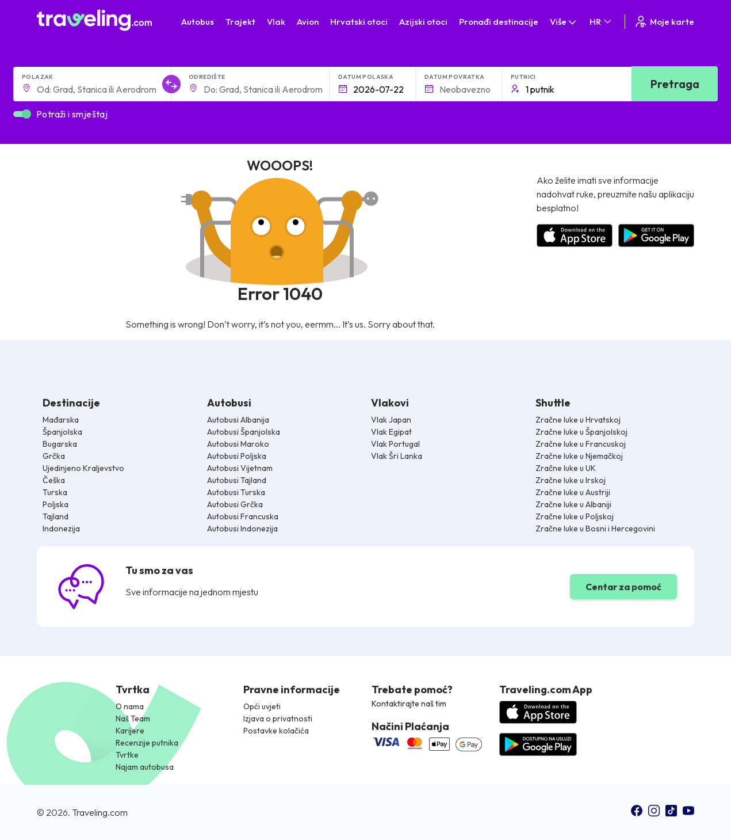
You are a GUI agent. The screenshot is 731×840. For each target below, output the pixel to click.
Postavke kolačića (276, 730)
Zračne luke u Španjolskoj (581, 432)
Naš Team (133, 718)
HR (601, 21)
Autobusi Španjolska (243, 432)
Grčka (54, 456)
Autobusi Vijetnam (240, 468)
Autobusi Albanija (238, 420)
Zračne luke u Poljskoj (574, 516)
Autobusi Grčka (235, 504)
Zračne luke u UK (565, 468)
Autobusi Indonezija (242, 528)
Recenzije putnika (147, 743)
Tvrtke (127, 755)
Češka (54, 480)
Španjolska (62, 432)
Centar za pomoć (623, 586)
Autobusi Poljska (236, 456)
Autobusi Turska (236, 492)
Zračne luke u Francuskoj (580, 444)
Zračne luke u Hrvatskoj (578, 420)
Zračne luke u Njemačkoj (579, 456)
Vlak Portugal (395, 444)
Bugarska (60, 444)
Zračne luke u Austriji (572, 492)
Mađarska (61, 420)
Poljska (55, 504)
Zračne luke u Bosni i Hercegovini (595, 528)
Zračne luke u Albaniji (573, 504)
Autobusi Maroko (238, 444)
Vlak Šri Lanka (396, 456)
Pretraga (674, 84)
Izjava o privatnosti (277, 718)
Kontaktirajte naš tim (409, 703)
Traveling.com (100, 812)
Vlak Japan (391, 420)
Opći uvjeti (262, 706)
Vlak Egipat (391, 432)
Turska (55, 492)
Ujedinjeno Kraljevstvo (83, 468)
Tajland (55, 516)
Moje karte (664, 21)
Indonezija (61, 528)
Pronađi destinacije (498, 21)
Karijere (130, 730)
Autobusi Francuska (242, 516)
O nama (130, 706)
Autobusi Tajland (236, 480)
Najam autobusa (145, 767)
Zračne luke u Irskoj (570, 480)
